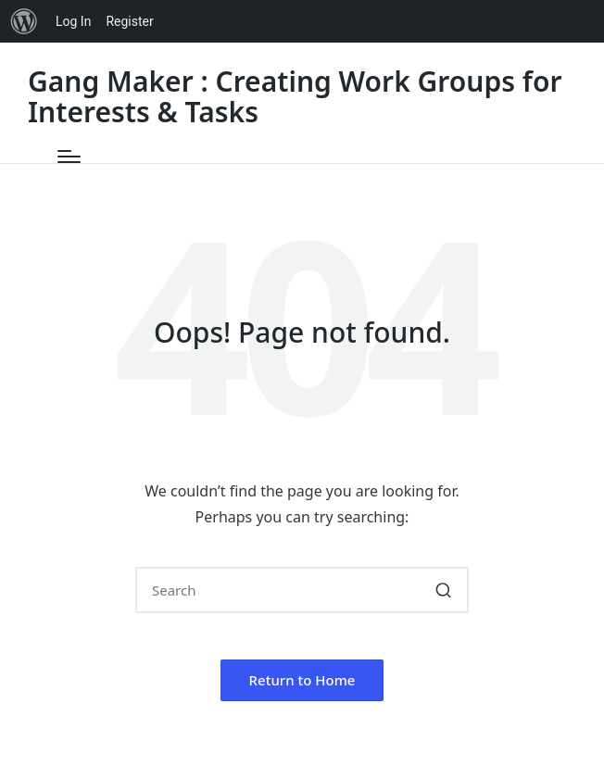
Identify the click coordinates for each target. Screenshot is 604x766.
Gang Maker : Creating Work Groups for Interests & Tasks (294, 96)
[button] (443, 590)
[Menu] (69, 156)
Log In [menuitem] (73, 21)
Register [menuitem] (129, 21)
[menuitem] (24, 21)
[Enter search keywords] (302, 590)
